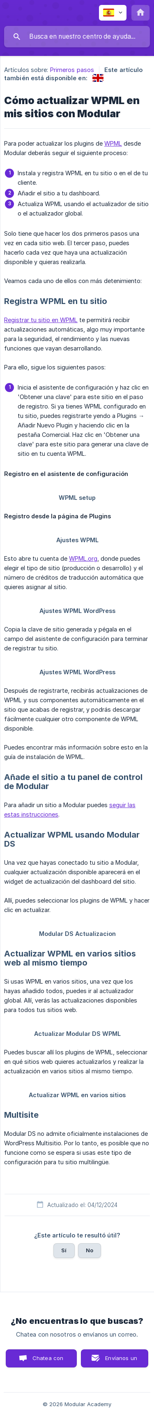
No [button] (89, 1250)
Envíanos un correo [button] (121, 1361)
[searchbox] (77, 36)
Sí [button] (64, 1250)
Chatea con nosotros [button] (46, 1361)
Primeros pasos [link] (72, 69)
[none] (112, 13)
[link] (97, 78)
